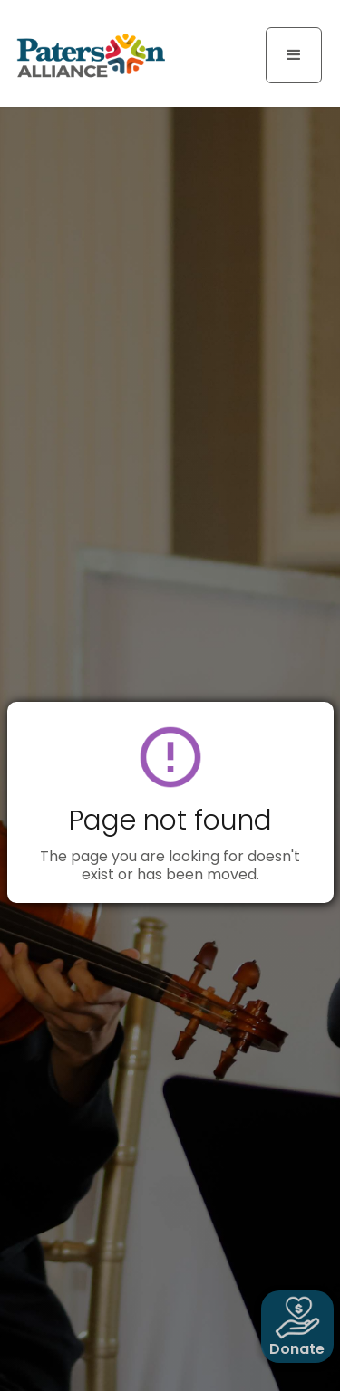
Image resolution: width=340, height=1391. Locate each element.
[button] (294, 55)
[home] (86, 54)
